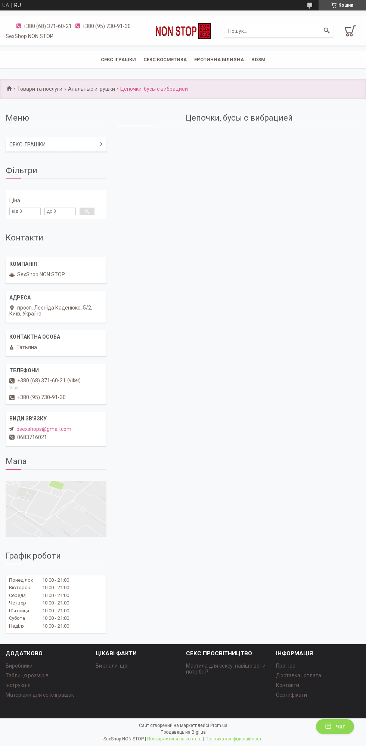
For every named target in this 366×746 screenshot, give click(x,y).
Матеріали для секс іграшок (40, 695)
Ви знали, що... (113, 666)
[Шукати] (327, 31)
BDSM (258, 59)
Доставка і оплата (298, 675)
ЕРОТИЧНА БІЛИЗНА (219, 59)
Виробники (19, 666)
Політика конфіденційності (234, 739)
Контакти (287, 685)
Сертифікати (291, 695)
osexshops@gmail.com (43, 429)
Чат (335, 726)
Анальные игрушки (91, 89)
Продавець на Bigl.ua (183, 732)
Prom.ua (218, 725)
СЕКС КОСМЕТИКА (165, 59)
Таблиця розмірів (27, 675)
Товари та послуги (39, 89)
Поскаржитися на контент (174, 739)
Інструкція (18, 685)
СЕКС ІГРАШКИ (118, 59)
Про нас (285, 666)
